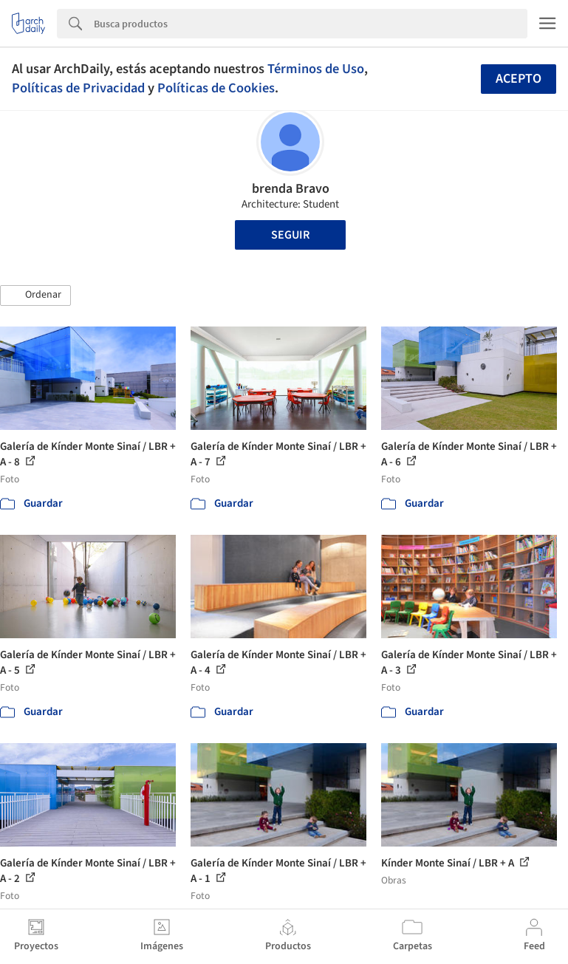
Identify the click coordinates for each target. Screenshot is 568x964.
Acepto (518, 78)
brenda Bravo (290, 189)
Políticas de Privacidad (78, 88)
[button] (35, 295)
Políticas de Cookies (216, 88)
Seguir (290, 235)
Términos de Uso (315, 68)
